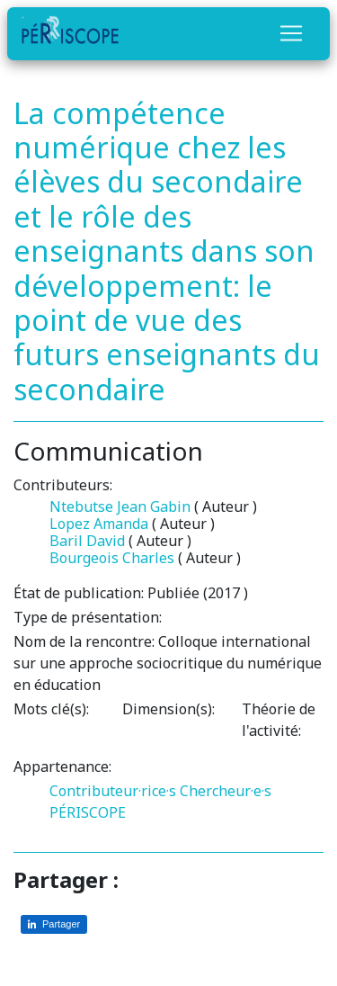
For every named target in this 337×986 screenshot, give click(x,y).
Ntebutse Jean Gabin (120, 506)
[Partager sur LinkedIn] (54, 924)
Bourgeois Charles (111, 558)
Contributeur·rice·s (112, 791)
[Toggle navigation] (291, 33)
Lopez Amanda (98, 523)
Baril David (87, 541)
